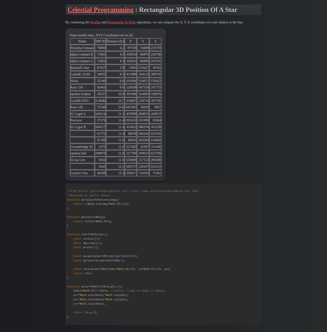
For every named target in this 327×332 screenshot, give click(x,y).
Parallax (95, 22)
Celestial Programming (101, 9)
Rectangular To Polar (122, 22)
